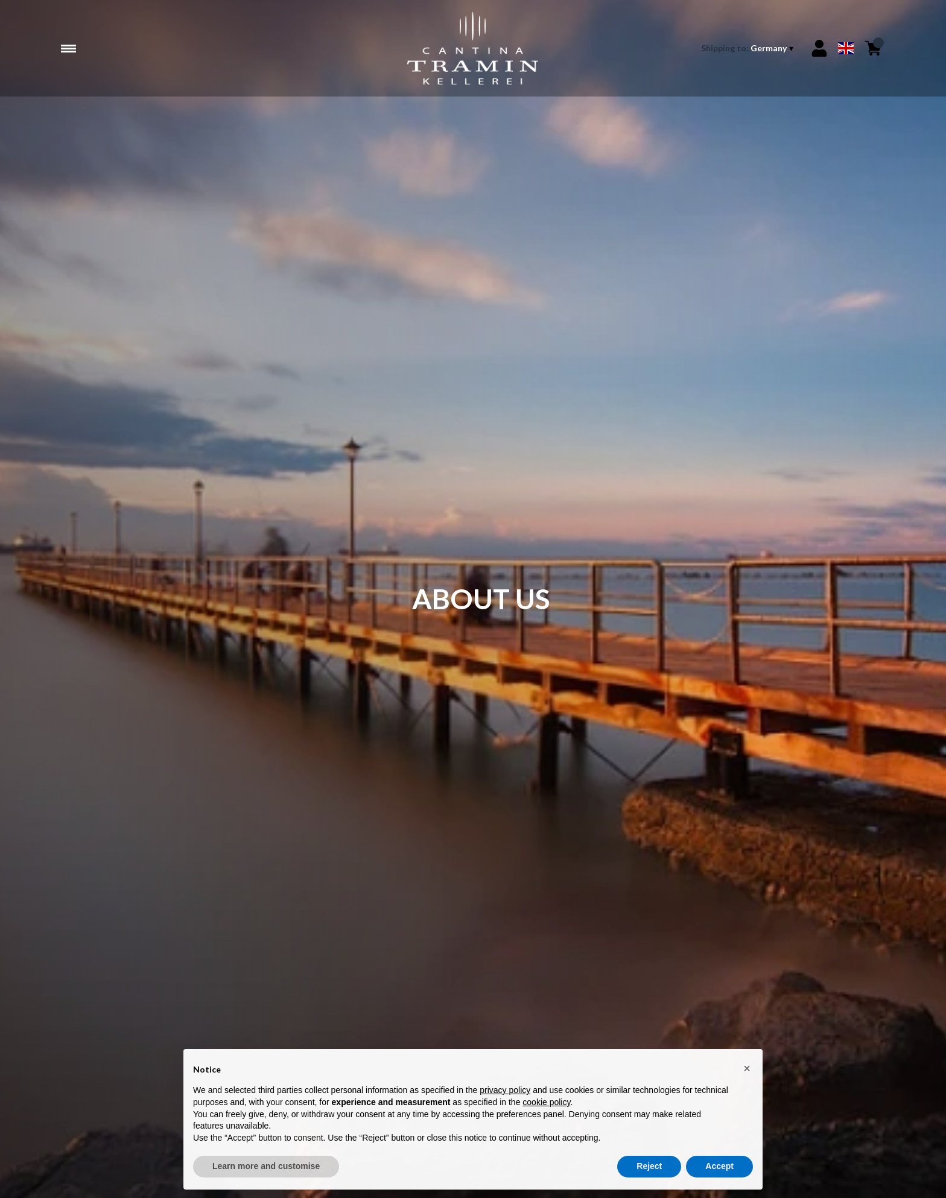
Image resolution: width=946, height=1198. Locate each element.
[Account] (819, 48)
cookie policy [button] (546, 1106)
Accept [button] (719, 1169)
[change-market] (748, 48)
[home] (472, 48)
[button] (747, 1071)
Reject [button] (649, 1169)
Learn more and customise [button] (266, 1169)
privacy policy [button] (505, 1093)
